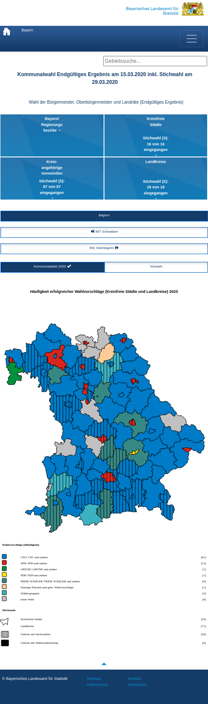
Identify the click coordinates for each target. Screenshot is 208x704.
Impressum (137, 684)
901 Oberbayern (104, 248)
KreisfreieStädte (156, 135)
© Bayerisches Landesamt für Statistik (34, 678)
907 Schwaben (104, 232)
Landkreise (156, 178)
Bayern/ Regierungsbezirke (52, 124)
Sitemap (93, 678)
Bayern (27, 30)
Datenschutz (97, 684)
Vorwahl (156, 266)
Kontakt (134, 678)
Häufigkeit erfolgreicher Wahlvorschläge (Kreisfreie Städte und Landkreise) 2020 (104, 291)
